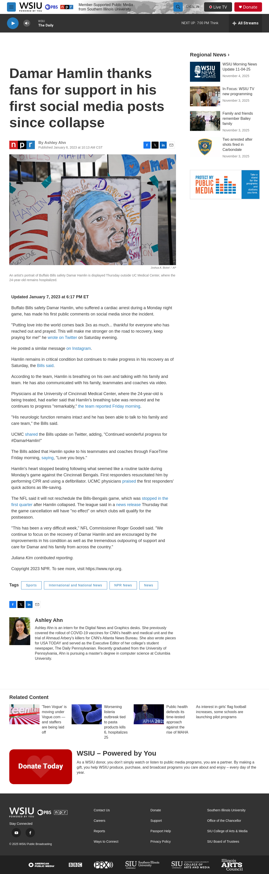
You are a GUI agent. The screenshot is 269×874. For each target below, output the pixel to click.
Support (156, 820)
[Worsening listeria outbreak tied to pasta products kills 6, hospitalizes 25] (87, 714)
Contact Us (102, 810)
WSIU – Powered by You (116, 753)
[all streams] (245, 23)
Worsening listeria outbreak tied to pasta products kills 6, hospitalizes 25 (116, 722)
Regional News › (209, 55)
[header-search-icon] (178, 7)
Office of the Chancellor (224, 820)
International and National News (75, 585)
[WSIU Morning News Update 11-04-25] (205, 72)
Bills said (45, 365)
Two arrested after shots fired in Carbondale (237, 144)
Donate (250, 7)
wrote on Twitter (62, 337)
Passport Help (160, 831)
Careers (99, 820)
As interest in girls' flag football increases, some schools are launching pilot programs (221, 712)
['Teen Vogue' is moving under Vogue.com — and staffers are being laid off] (24, 714)
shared (31, 434)
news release (128, 504)
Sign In (192, 7)
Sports (31, 585)
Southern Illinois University (226, 810)
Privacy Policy (160, 841)
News (148, 585)
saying (48, 457)
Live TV (218, 7)
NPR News (123, 585)
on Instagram (78, 348)
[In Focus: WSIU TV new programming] (205, 96)
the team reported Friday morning (109, 406)
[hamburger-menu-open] (11, 7)
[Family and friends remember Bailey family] (205, 121)
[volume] (27, 23)
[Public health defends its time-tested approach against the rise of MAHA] (149, 714)
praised (129, 481)
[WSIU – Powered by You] (40, 766)
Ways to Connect (106, 841)
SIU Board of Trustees (223, 841)
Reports (99, 831)
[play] (13, 23)
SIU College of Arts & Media (227, 831)
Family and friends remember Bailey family (238, 118)
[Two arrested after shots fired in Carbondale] (205, 147)
